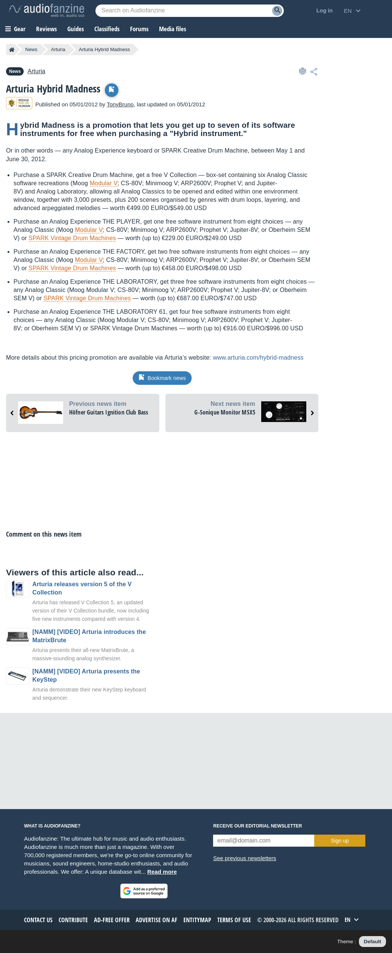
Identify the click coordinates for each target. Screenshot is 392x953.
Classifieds (107, 28)
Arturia (58, 49)
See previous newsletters (244, 858)
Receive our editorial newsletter (257, 826)
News (31, 49)
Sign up (339, 841)
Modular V (104, 183)
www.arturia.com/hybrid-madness (258, 357)
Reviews (46, 28)
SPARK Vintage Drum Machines (72, 238)
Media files (172, 28)
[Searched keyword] (189, 11)
